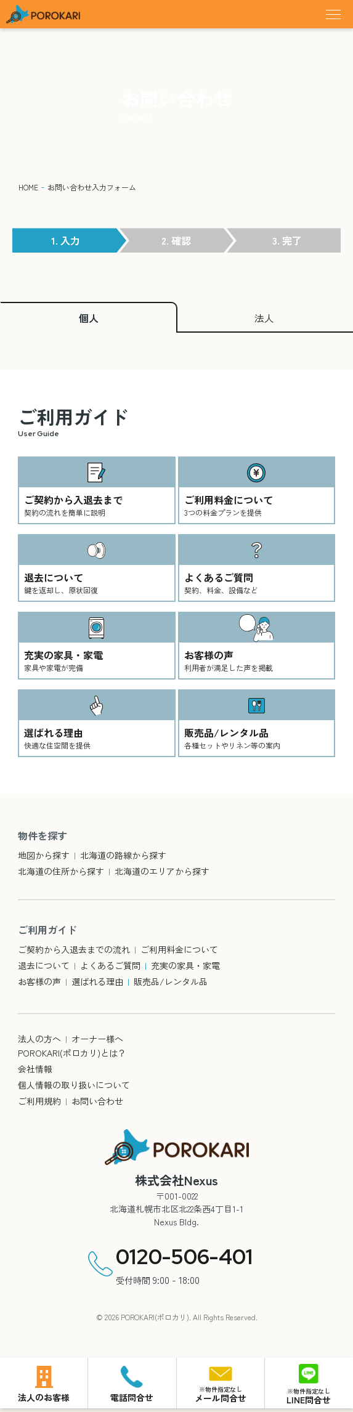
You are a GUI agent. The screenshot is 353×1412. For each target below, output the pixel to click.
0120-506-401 (184, 1256)
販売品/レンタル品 (171, 981)
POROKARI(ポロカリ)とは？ (72, 1053)
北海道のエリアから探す (162, 871)
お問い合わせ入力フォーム (91, 187)
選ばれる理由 (97, 981)
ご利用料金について (179, 949)
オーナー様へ (97, 1039)
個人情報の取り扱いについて (74, 1085)
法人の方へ (39, 1039)
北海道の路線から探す (123, 855)
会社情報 (35, 1069)
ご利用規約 (39, 1101)
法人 (264, 317)
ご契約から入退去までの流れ (74, 949)
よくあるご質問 (110, 965)
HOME (28, 187)
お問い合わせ (97, 1101)
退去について (44, 965)
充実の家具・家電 (185, 965)
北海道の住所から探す (61, 871)
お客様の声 (39, 981)
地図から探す (44, 855)
